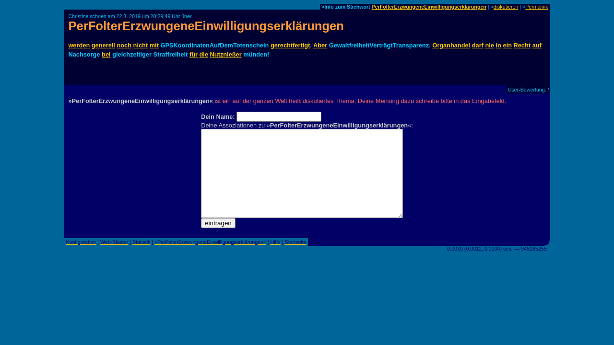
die (204, 54)
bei (106, 54)
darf (478, 45)
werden (79, 45)
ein (507, 45)
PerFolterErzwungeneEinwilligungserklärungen (429, 7)
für (193, 54)
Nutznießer (226, 54)
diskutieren (506, 7)
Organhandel (451, 45)
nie (489, 45)
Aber (320, 45)
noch (124, 45)
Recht (522, 45)
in (498, 45)
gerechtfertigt (290, 45)
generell (103, 45)
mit (154, 45)
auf (537, 45)
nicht (140, 45)
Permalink (536, 7)
